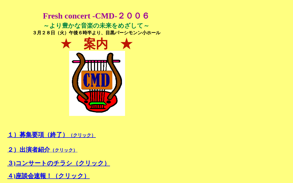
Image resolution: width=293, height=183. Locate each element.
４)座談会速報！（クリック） (48, 176)
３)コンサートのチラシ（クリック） (58, 163)
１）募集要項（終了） (51, 134)
